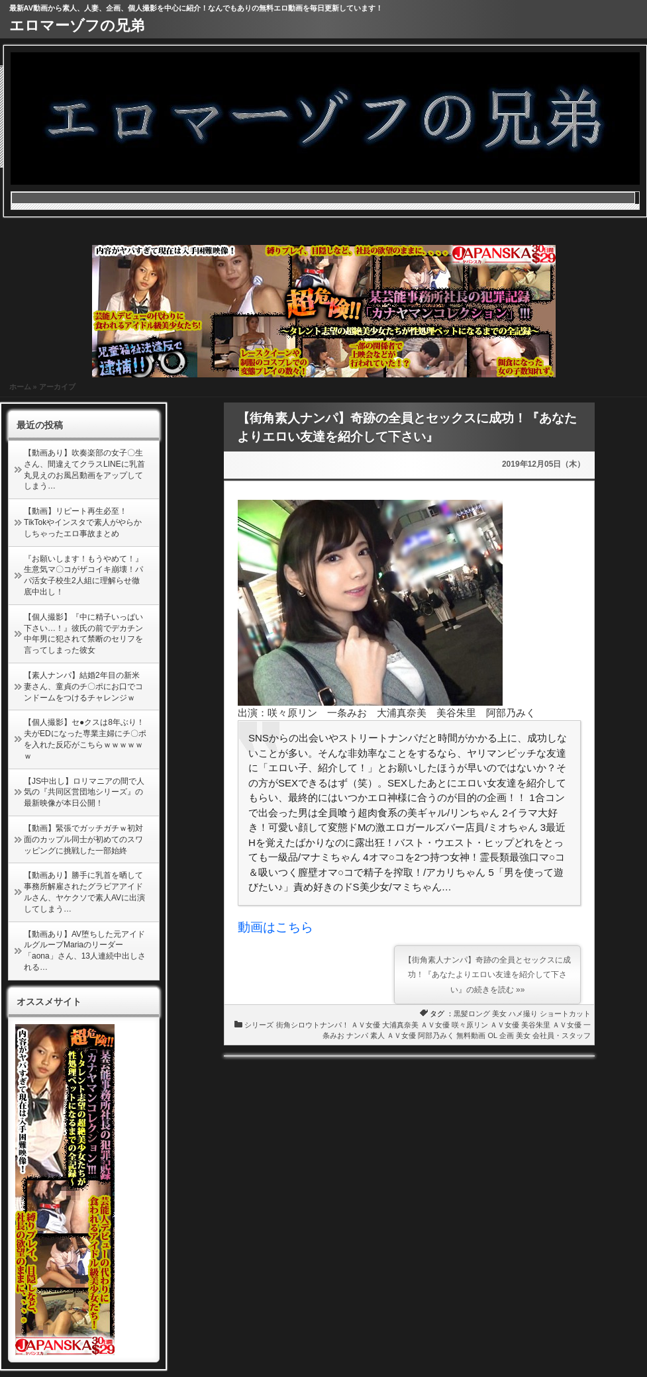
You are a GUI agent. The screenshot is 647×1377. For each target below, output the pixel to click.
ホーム (20, 387)
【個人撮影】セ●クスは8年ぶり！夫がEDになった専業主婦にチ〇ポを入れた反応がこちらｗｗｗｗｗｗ (85, 739)
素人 (377, 1035)
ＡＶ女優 (365, 1025)
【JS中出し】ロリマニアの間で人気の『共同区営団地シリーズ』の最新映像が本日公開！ (84, 792)
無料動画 (470, 1035)
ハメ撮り (523, 1014)
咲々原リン (470, 1025)
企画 (506, 1035)
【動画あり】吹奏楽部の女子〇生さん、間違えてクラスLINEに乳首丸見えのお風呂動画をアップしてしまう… (84, 469)
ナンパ (357, 1035)
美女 (499, 1014)
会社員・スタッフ (561, 1035)
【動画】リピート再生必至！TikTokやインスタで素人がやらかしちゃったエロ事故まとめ (83, 522)
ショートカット (565, 1014)
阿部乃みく (436, 1035)
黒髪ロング (472, 1014)
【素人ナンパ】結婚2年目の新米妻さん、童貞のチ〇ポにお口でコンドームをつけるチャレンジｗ (83, 686)
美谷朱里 (535, 1025)
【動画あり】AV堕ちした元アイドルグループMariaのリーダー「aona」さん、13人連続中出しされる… (85, 950)
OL (492, 1035)
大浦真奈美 (400, 1025)
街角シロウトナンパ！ (312, 1025)
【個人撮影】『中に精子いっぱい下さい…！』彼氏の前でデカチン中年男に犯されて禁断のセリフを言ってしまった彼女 (83, 633)
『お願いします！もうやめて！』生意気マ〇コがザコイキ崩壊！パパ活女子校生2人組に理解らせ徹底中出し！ (83, 575)
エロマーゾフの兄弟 (76, 25)
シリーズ (259, 1025)
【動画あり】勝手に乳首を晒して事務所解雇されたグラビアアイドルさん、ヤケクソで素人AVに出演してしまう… (84, 892)
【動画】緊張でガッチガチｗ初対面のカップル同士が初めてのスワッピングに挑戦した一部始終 (83, 839)
